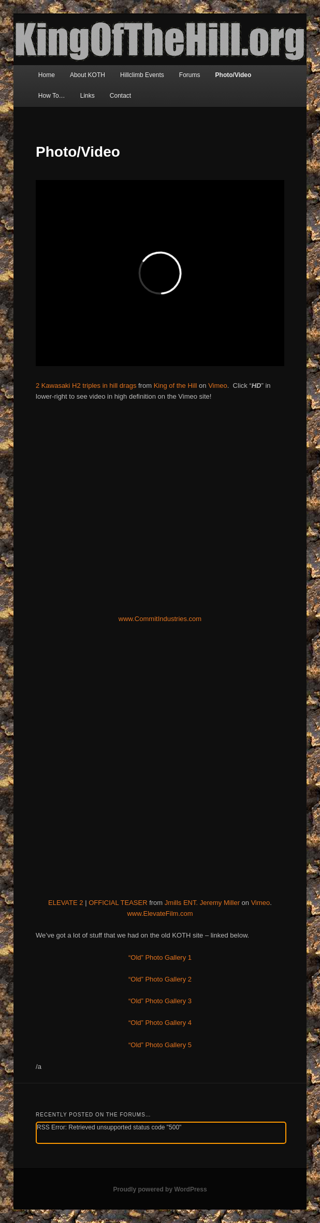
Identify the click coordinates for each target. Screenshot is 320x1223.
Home (46, 75)
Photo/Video (233, 75)
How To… (51, 95)
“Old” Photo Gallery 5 (160, 1045)
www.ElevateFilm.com (160, 913)
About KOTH (87, 75)
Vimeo (217, 385)
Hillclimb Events (142, 75)
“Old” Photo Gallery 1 (160, 957)
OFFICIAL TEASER (118, 903)
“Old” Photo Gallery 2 (160, 979)
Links (87, 95)
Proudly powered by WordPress (160, 1189)
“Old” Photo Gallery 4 (160, 1022)
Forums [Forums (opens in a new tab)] (189, 75)
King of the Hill (175, 385)
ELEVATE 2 (65, 903)
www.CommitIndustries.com (160, 619)
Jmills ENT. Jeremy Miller (202, 903)
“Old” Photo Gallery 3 (160, 1001)
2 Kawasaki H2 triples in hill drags (86, 385)
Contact (120, 95)
